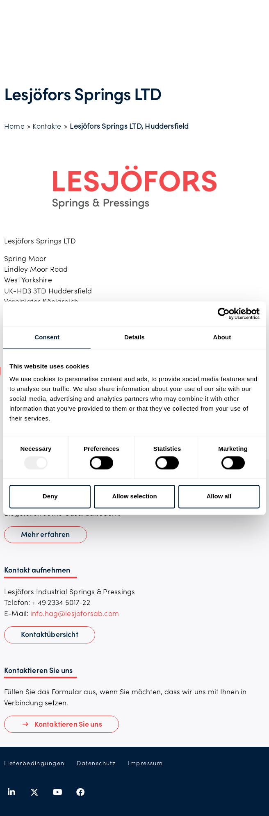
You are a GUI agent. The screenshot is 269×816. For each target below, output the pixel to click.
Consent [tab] (46, 337)
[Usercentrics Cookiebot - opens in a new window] (224, 313)
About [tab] (222, 337)
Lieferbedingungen (34, 763)
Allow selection (134, 496)
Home (14, 126)
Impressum (145, 763)
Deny (50, 496)
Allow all (218, 496)
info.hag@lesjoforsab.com (74, 613)
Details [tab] (134, 337)
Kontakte (46, 126)
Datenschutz (96, 763)
